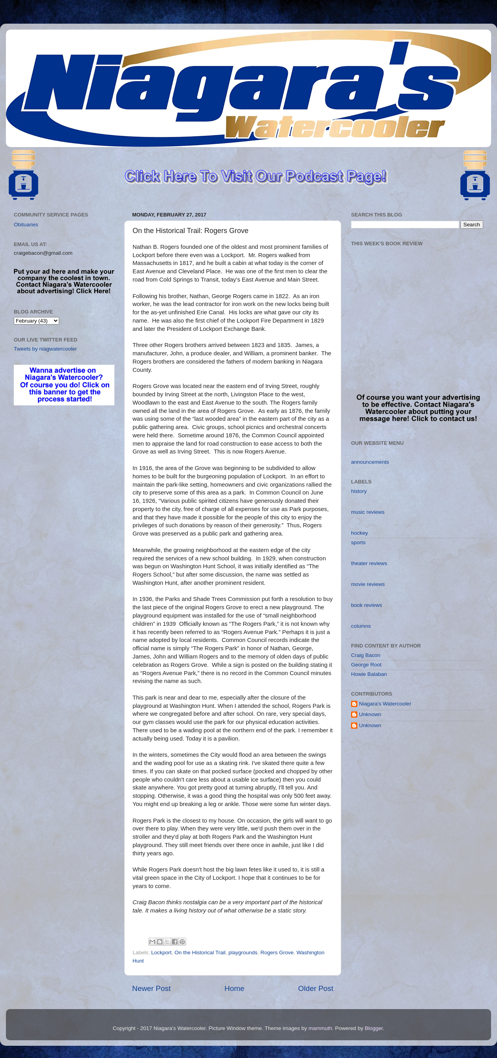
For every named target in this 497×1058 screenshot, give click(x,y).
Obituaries (26, 225)
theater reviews (369, 563)
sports (358, 542)
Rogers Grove (276, 952)
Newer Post (151, 988)
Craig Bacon (365, 655)
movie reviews (368, 584)
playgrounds (243, 952)
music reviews (368, 512)
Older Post (315, 988)
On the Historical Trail (200, 952)
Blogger (374, 1028)
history (359, 491)
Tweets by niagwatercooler (45, 349)
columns (361, 626)
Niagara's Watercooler (385, 704)
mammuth (320, 1028)
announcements (370, 462)
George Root (366, 665)
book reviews (366, 605)
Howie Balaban (369, 674)
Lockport (161, 952)
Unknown (370, 714)
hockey (359, 533)
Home (234, 988)
